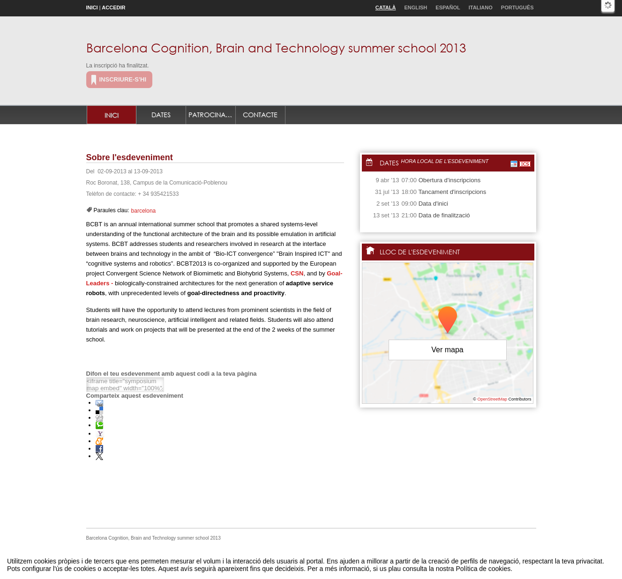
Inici (92, 7)
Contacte (260, 114)
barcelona (143, 211)
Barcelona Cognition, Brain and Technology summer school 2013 (276, 47)
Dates (161, 114)
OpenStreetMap (492, 399)
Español (447, 7)
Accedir (113, 7)
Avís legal (214, 561)
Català (385, 7)
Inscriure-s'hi (123, 79)
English (415, 7)
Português (517, 7)
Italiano (481, 7)
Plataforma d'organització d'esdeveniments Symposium (315, 561)
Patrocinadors (212, 114)
